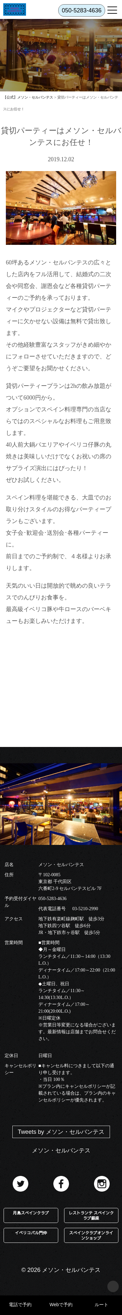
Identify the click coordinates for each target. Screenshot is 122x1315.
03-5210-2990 (85, 908)
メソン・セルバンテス (61, 1150)
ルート (101, 1304)
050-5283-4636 (52, 898)
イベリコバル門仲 (31, 1232)
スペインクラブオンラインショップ (91, 1235)
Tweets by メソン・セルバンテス (61, 1132)
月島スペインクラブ (31, 1212)
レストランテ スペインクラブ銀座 (91, 1215)
